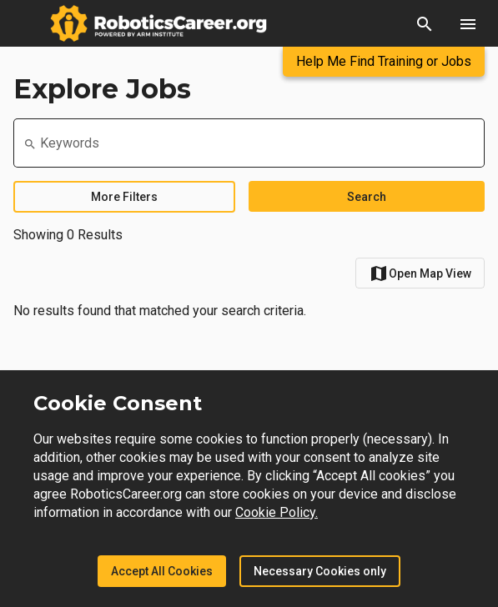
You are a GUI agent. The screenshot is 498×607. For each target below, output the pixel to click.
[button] (424, 23)
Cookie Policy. (276, 512)
